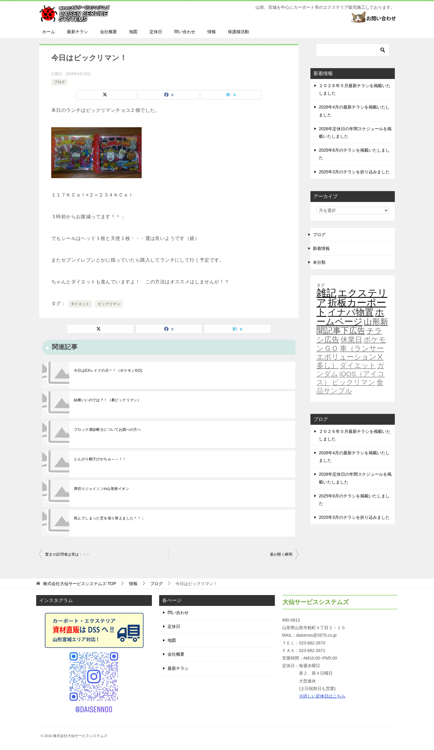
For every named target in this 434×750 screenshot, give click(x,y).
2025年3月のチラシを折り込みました (354, 171)
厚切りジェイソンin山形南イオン (101, 489)
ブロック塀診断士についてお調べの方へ (107, 429)
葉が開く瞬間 (281, 554)
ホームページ (350, 316)
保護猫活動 (238, 31)
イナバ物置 (351, 312)
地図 (133, 31)
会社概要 (108, 31)
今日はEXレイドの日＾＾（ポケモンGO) (108, 370)
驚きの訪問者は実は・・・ (67, 554)
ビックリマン (109, 304)
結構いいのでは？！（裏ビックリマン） (107, 400)
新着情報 (321, 248)
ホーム (48, 31)
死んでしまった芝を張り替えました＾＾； (109, 518)
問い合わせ (184, 31)
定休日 (155, 31)
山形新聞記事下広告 (352, 326)
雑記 (326, 292)
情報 (211, 31)
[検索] (352, 50)
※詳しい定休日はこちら (322, 696)
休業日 (351, 340)
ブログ (59, 82)
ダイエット (80, 304)
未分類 (319, 262)
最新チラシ (77, 31)
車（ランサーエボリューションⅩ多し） (350, 357)
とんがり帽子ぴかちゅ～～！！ (100, 459)
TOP (79, 583)
